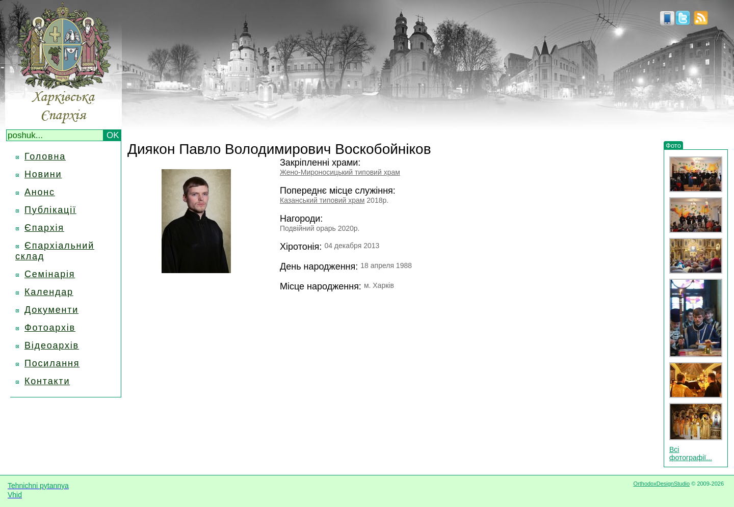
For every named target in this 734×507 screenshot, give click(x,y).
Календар (48, 292)
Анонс (39, 192)
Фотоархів (49, 328)
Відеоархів (51, 345)
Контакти (47, 381)
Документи (51, 310)
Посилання (52, 363)
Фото (673, 145)
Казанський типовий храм (322, 200)
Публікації (50, 210)
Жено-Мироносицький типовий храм (340, 172)
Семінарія (49, 274)
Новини (43, 174)
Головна (45, 156)
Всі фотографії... (690, 453)
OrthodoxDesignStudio (661, 484)
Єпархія (44, 228)
